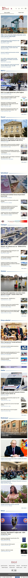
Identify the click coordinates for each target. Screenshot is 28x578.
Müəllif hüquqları (5, 567)
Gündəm (3, 271)
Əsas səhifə (7, 12)
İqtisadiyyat (4, 173)
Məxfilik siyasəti (19, 567)
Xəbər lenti (21, 12)
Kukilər (25, 567)
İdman (3, 511)
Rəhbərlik (18, 565)
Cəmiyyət (4, 225)
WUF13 (3, 70)
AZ (21, 8)
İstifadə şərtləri (12, 567)
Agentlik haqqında (4, 565)
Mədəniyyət (4, 418)
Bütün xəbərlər (23, 114)
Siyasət (3, 117)
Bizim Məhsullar (24, 565)
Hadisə (3, 370)
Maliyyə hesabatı (12, 565)
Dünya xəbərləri (6, 320)
